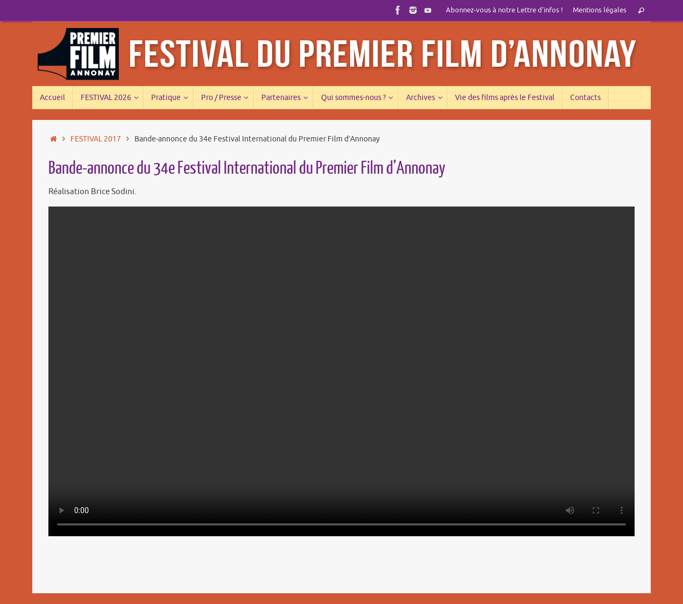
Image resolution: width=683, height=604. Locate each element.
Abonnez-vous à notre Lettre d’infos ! (504, 10)
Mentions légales (600, 10)
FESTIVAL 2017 (95, 139)
